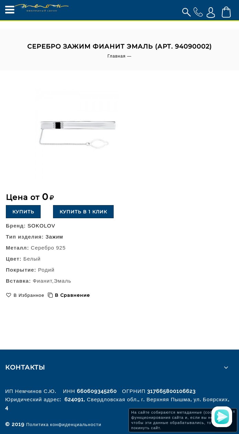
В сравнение (72, 295)
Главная (116, 56)
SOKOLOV (41, 226)
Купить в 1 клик (83, 211)
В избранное (28, 295)
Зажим (54, 237)
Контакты (25, 367)
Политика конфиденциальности (63, 424)
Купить (23, 211)
